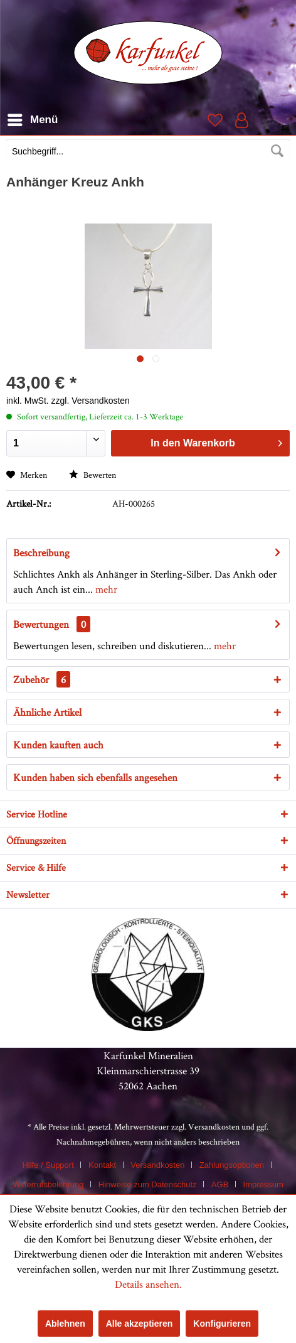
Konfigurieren (222, 1324)
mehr (105, 589)
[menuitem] (148, 153)
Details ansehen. (148, 1284)
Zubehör (41, 679)
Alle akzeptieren (139, 1324)
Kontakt (102, 1165)
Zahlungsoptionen (231, 1165)
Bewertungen (41, 624)
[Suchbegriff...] (148, 151)
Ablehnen (65, 1324)
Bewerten (92, 474)
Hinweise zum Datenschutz (147, 1184)
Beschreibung (41, 552)
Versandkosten (214, 1126)
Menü (33, 118)
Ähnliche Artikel (47, 712)
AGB (219, 1184)
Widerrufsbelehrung (48, 1184)
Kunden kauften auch (58, 745)
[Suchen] (277, 151)
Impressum (263, 1184)
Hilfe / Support (47, 1165)
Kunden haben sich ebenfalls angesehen (95, 777)
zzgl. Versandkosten (90, 401)
